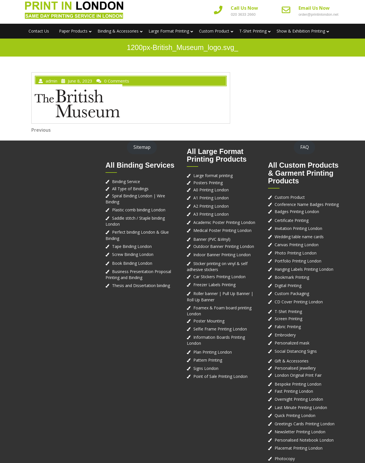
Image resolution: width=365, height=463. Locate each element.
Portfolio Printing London (298, 261)
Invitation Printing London (298, 228)
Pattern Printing (207, 360)
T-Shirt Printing (253, 31)
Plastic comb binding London (138, 210)
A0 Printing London (211, 190)
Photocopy (285, 458)
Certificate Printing (292, 220)
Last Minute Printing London (301, 407)
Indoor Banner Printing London (222, 254)
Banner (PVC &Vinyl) (211, 239)
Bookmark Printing (292, 277)
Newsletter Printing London (300, 431)
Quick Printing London (295, 415)
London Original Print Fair (298, 375)
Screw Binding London (132, 254)
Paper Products (73, 31)
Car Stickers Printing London (219, 276)
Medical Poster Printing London (222, 230)
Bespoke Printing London (298, 384)
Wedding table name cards (299, 236)
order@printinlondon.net (318, 14)
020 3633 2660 (243, 14)
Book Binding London (132, 263)
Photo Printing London (296, 253)
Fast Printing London (294, 391)
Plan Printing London (212, 352)
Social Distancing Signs (296, 351)
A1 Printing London (211, 198)
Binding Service (126, 181)
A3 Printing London (211, 214)
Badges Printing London (297, 211)
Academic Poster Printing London (224, 222)
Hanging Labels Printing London (304, 269)
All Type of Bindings (130, 188)
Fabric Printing (288, 326)
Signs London (205, 368)
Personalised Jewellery (295, 368)
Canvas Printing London (297, 244)
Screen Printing (288, 318)
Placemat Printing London (299, 448)
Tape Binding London (132, 246)
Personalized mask (292, 343)
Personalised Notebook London (304, 440)
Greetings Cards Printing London (304, 423)
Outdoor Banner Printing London (223, 246)
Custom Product (214, 31)
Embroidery (285, 335)
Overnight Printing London (299, 399)
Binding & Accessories (118, 31)
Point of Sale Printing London (220, 376)
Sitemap (142, 147)
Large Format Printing (169, 31)
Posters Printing (208, 182)
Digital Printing (288, 285)
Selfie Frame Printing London (220, 329)
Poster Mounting (208, 321)
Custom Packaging (292, 293)
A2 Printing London (211, 206)
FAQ (304, 147)
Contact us (39, 31)
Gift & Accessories (292, 361)
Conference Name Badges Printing (307, 204)
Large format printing (213, 175)
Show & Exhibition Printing (301, 31)
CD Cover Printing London (299, 301)
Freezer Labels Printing (214, 284)
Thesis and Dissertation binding (141, 285)
